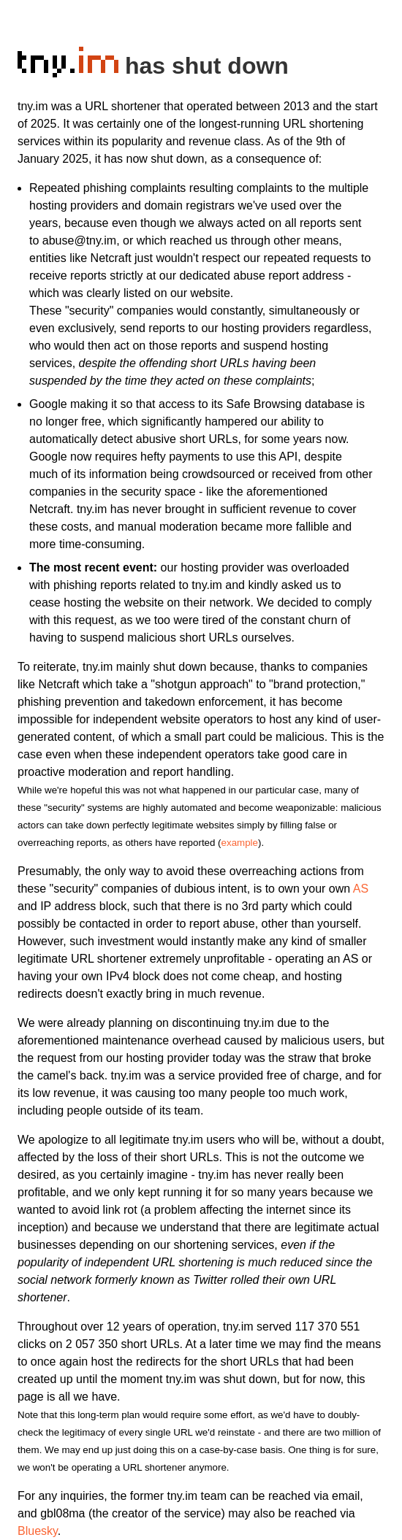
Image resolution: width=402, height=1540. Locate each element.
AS (360, 888)
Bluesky (38, 1531)
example (239, 842)
